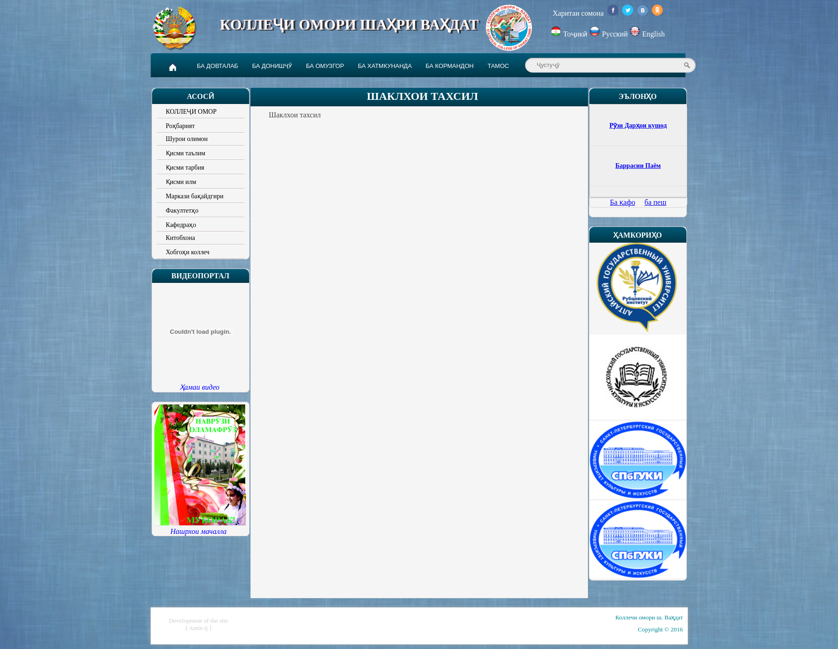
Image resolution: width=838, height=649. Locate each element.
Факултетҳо (182, 210)
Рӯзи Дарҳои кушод (638, 125)
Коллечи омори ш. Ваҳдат (649, 617)
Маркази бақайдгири (195, 196)
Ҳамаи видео (200, 387)
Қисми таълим (186, 153)
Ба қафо (623, 202)
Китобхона (181, 237)
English (647, 34)
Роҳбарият (180, 125)
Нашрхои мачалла (199, 531)
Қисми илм (181, 181)
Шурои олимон (187, 138)
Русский (609, 34)
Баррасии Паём (638, 165)
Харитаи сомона (578, 13)
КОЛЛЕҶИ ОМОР (191, 111)
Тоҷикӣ (570, 34)
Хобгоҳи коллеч (188, 252)
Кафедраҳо (181, 224)
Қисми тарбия (185, 167)
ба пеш (655, 202)
